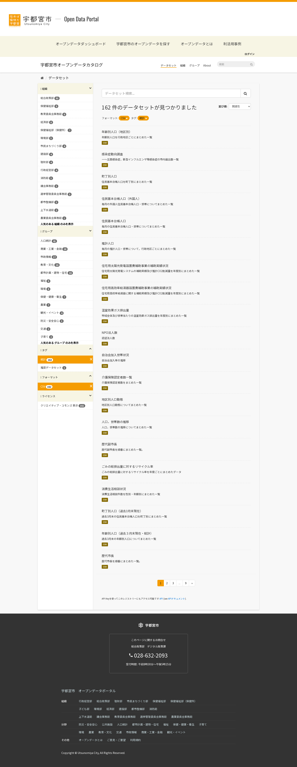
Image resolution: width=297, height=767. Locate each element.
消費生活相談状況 (114, 488)
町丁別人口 (109, 176)
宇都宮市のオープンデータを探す (143, 43)
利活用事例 (232, 43)
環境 (81, 732)
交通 (119, 732)
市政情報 (131, 732)
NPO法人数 (109, 332)
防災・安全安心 (88, 724)
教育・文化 (105, 732)
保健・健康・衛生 (183, 724)
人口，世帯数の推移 (115, 421)
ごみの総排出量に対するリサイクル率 (127, 466)
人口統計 (122, 724)
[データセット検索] (236, 64)
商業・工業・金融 (152, 732)
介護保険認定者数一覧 (117, 377)
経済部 (110, 709)
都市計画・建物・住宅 (145, 724)
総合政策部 (103, 701)
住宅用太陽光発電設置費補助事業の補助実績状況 (135, 265)
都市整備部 (138, 709)
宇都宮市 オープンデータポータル (88, 690)
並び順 (223, 106)
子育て (203, 724)
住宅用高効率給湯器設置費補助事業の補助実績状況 (136, 287)
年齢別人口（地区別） (117, 131)
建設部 (123, 709)
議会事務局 (103, 717)
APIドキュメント (176, 598)
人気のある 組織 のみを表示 (57, 224)
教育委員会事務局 (125, 717)
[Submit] (251, 64)
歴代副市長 (109, 444)
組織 (182, 65)
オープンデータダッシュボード (81, 43)
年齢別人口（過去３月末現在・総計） (127, 533)
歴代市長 (108, 555)
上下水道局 (85, 717)
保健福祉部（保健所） (183, 701)
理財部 (118, 701)
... (179, 583)
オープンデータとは (197, 43)
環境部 (98, 709)
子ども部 (84, 709)
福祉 (166, 724)
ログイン (250, 54)
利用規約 (135, 740)
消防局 (153, 709)
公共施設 (107, 724)
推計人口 (108, 243)
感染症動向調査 (112, 154)
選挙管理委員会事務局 (153, 717)
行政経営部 (85, 701)
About (207, 65)
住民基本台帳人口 (114, 221)
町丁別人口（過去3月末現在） (122, 511)
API (161, 598)
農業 (91, 732)
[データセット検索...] (171, 93)
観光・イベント (176, 732)
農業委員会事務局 (181, 717)
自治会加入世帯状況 (115, 355)
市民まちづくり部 (137, 701)
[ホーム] (42, 77)
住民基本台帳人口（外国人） (121, 198)
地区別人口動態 (112, 399)
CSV (105, 142)
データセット (169, 65)
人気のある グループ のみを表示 (60, 343)
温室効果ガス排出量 (115, 310)
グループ (194, 65)
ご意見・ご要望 (116, 740)
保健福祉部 (159, 701)
